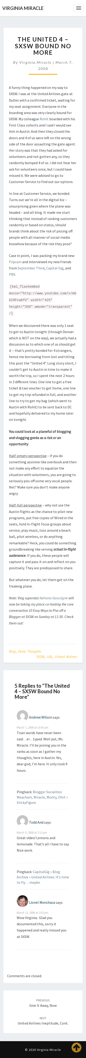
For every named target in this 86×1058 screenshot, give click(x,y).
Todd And (36, 822)
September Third (31, 268)
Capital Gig (55, 268)
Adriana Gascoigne (54, 598)
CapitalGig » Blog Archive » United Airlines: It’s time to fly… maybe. (43, 877)
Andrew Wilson (40, 717)
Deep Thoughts (29, 651)
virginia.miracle (35, 62)
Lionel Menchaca (42, 902)
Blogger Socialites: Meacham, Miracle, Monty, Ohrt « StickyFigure (42, 797)
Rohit (44, 119)
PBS (12, 274)
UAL (50, 656)
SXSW (40, 656)
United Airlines (66, 656)
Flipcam (15, 261)
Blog (12, 651)
